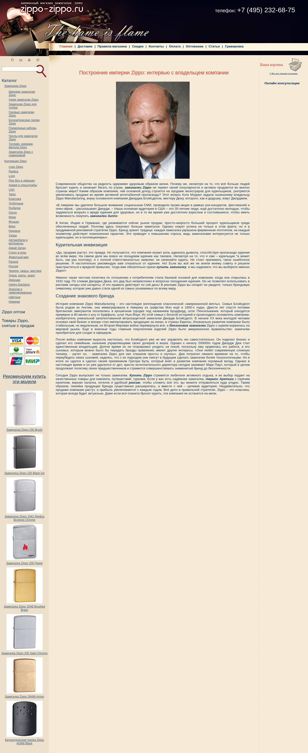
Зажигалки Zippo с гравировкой (21, 153)
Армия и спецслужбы (23, 185)
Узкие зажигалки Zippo (23, 99)
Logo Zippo (16, 167)
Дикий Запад (17, 248)
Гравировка (234, 46)
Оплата (174, 46)
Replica (13, 171)
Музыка (14, 221)
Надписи (14, 231)
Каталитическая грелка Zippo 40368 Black (24, 740)
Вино (12, 226)
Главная (65, 46)
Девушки (14, 280)
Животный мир (19, 257)
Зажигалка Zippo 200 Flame (24, 562)
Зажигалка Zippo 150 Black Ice (24, 472)
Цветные (14, 297)
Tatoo (12, 194)
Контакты (156, 46)
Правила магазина (112, 46)
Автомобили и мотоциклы (18, 241)
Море (12, 217)
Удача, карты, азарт (22, 275)
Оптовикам (194, 46)
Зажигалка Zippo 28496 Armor (24, 695)
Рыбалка (14, 208)
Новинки (14, 301)
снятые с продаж (18, 325)
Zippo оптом (13, 311)
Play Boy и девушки (22, 180)
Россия (13, 266)
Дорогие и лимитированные (20, 291)
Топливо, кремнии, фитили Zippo (21, 145)
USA (12, 189)
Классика (15, 199)
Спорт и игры (17, 252)
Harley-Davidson (19, 284)
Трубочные (16, 203)
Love (12, 176)
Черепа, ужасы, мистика (25, 271)
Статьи (214, 46)
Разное (13, 261)
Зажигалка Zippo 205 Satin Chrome (24, 652)
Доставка (85, 46)
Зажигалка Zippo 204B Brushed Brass (24, 607)
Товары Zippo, (15, 320)
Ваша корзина (271, 65)
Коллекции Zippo (15, 161)
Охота (13, 212)
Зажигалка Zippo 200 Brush (24, 429)
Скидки (138, 46)
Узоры (13, 235)
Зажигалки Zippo (15, 86)
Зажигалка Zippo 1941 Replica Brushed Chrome (24, 517)
